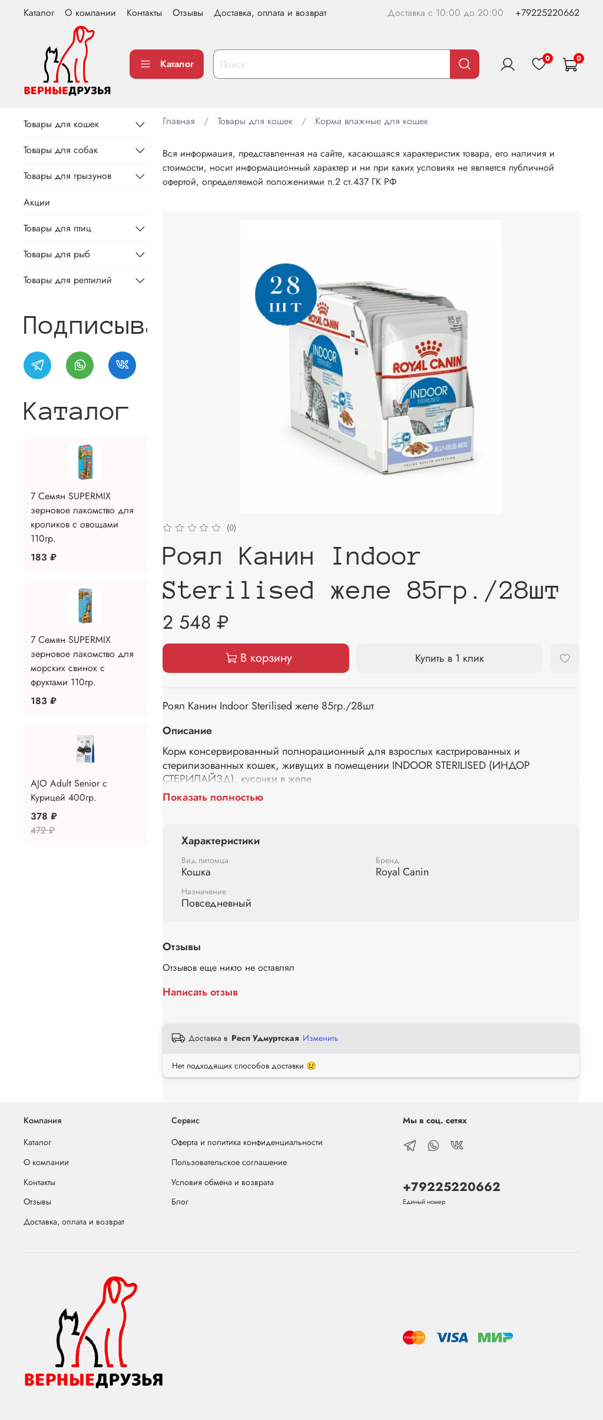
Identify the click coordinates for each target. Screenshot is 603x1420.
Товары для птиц (57, 228)
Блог (179, 1201)
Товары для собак (61, 150)
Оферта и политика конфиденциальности (247, 1142)
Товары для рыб (57, 254)
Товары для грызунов (67, 176)
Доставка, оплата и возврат (270, 12)
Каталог (39, 12)
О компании (90, 12)
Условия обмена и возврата (222, 1182)
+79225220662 (547, 12)
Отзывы (188, 12)
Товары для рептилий (68, 280)
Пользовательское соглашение (229, 1162)
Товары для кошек (255, 121)
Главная (179, 121)
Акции (37, 202)
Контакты (144, 12)
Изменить (321, 1038)
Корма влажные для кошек (371, 121)
